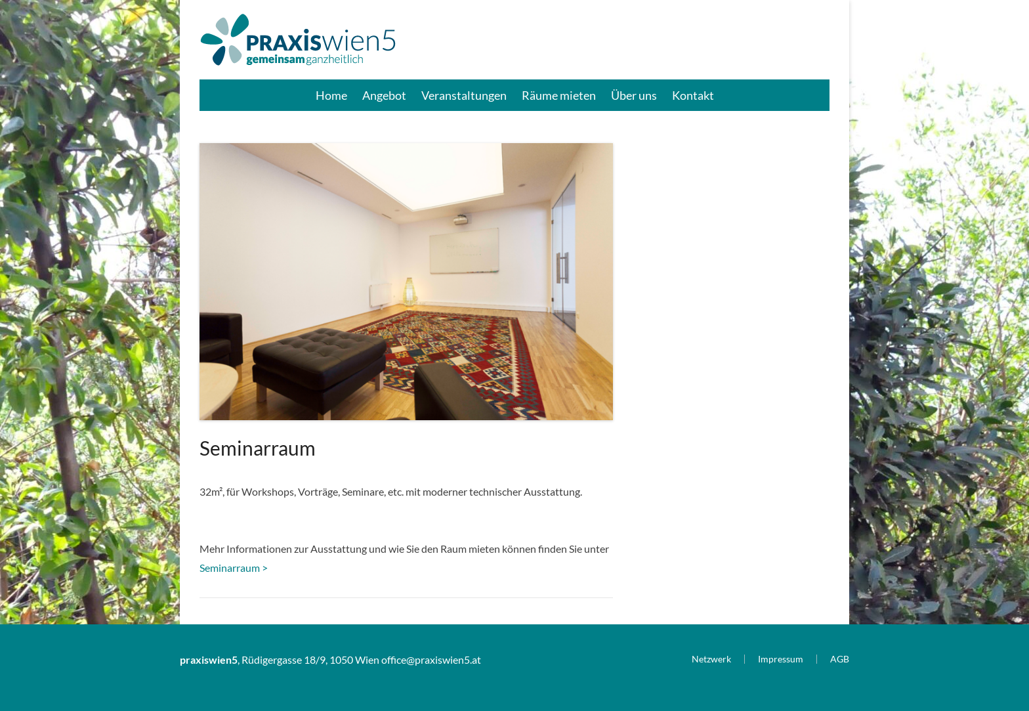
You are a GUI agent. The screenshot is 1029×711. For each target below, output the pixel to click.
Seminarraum (258, 448)
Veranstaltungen (464, 95)
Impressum (780, 658)
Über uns (634, 95)
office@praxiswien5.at (431, 659)
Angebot (384, 95)
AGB (839, 658)
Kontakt (693, 95)
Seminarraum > (234, 567)
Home (331, 95)
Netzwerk (711, 658)
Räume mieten (559, 95)
